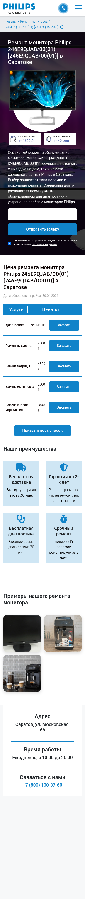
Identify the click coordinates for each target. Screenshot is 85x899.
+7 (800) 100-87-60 (42, 785)
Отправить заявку (42, 229)
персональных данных (44, 244)
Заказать (64, 325)
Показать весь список (42, 430)
